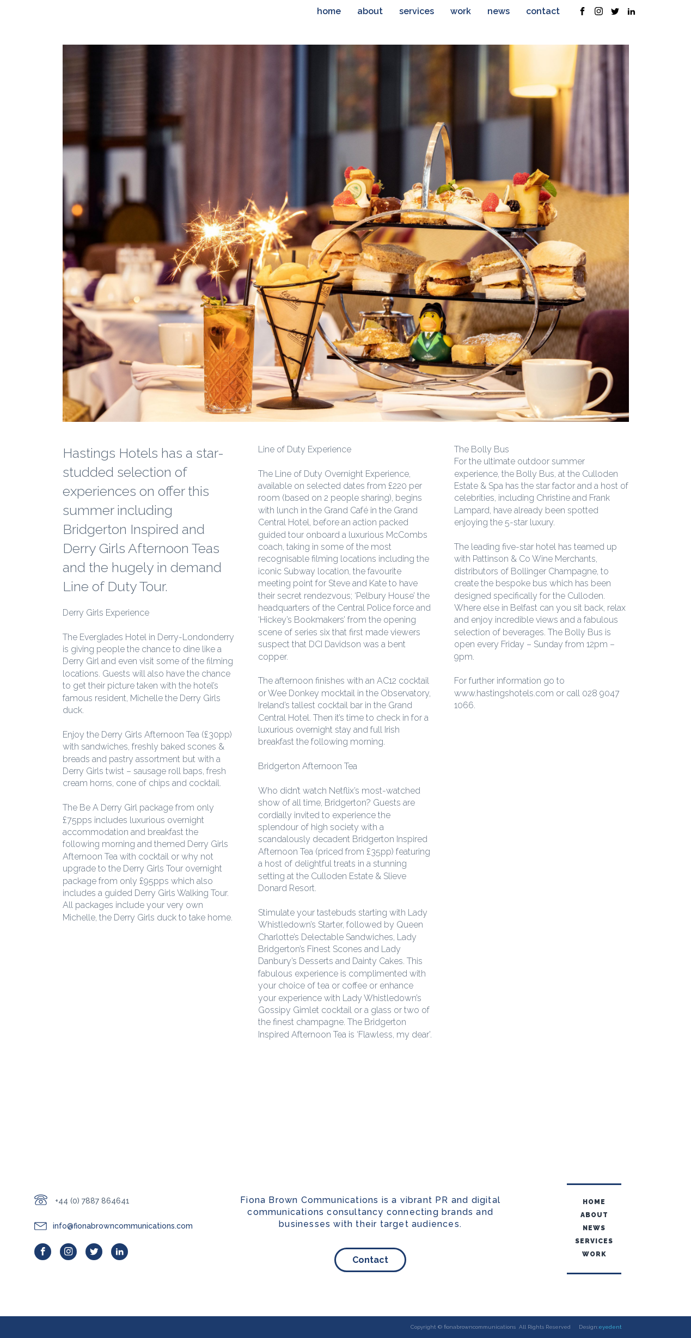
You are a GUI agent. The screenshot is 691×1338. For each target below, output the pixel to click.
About (370, 11)
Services (416, 11)
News (498, 11)
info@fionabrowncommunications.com (123, 1226)
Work (460, 11)
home (329, 11)
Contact (543, 11)
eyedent (610, 1327)
